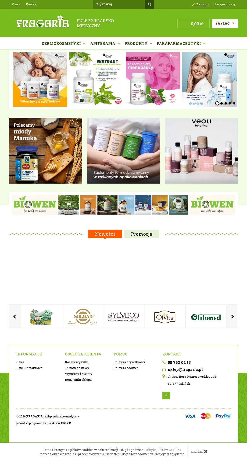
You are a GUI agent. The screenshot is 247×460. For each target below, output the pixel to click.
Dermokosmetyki (62, 43)
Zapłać (224, 23)
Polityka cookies (126, 368)
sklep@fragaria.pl (182, 369)
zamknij (199, 451)
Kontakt (31, 4)
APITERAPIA (103, 43)
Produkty (136, 43)
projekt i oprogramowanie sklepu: (43, 423)
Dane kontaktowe (29, 368)
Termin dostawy (77, 368)
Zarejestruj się (225, 4)
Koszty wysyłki (76, 362)
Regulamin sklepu (78, 379)
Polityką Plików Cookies (162, 450)
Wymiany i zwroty (78, 374)
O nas (16, 4)
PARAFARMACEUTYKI (179, 43)
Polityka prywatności (129, 362)
